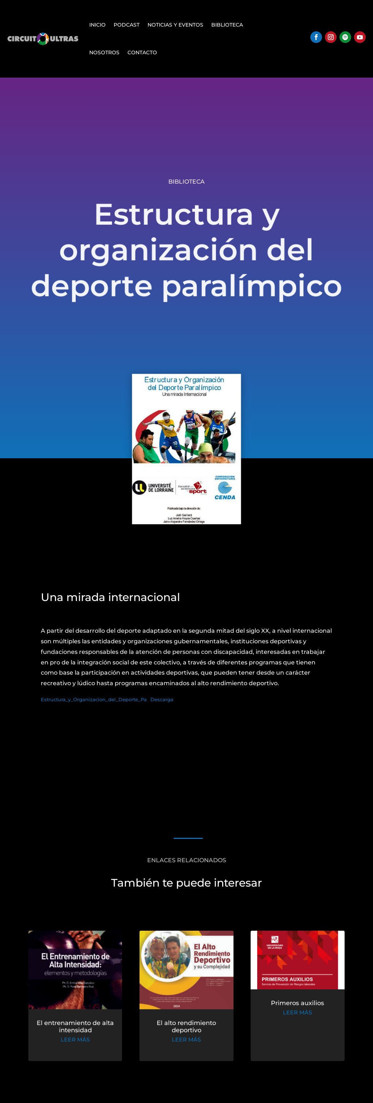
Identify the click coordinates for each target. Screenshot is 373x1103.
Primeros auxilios (294, 1005)
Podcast (127, 24)
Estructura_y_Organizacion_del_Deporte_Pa (94, 699)
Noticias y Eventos (175, 24)
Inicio (97, 24)
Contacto (142, 52)
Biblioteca (227, 24)
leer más (78, 1040)
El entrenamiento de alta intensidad (78, 1027)
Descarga (161, 699)
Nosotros (104, 52)
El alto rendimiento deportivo (186, 1027)
